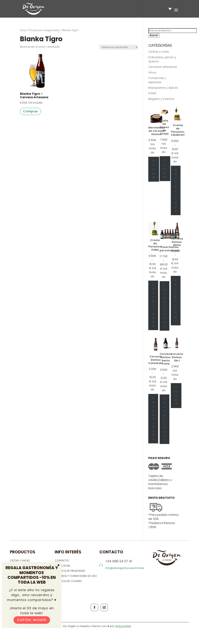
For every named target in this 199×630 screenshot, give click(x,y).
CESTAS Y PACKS (20, 560)
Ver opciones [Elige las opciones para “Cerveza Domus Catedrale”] (153, 418)
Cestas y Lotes (158, 51)
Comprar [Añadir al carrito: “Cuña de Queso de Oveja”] (164, 169)
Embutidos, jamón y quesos (162, 59)
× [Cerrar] (58, 565)
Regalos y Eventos (161, 99)
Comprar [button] (30, 111)
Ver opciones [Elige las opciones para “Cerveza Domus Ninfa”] (176, 300)
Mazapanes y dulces (163, 88)
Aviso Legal (62, 565)
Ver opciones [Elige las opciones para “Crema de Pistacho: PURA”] (153, 305)
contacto (62, 560)
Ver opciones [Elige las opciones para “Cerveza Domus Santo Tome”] (164, 419)
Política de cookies (68, 581)
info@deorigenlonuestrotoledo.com (129, 568)
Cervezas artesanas (162, 67)
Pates (152, 93)
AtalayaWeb (123, 626)
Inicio (23, 30)
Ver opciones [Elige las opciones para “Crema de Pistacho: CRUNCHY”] (176, 190)
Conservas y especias (157, 80)
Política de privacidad (70, 571)
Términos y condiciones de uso (76, 576)
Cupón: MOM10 (31, 620)
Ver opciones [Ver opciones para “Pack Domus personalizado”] (164, 306)
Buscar (154, 35)
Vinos (152, 72)
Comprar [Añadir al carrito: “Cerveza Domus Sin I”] (176, 395)
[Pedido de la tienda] (118, 47)
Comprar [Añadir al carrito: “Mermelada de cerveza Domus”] (153, 169)
